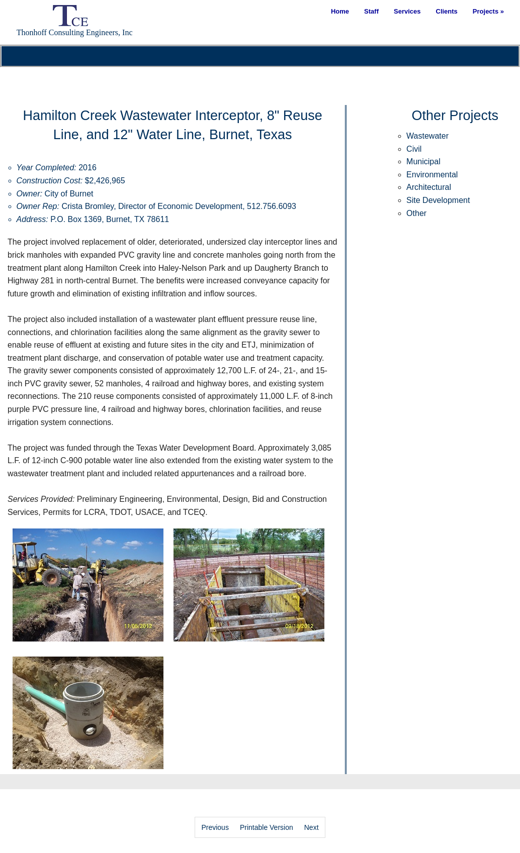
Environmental (432, 174)
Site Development (438, 200)
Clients (447, 11)
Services (407, 11)
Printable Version (266, 827)
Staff (371, 11)
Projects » (488, 11)
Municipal (423, 161)
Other (416, 213)
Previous (214, 827)
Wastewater (427, 136)
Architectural (428, 187)
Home (340, 11)
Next (311, 827)
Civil (413, 149)
